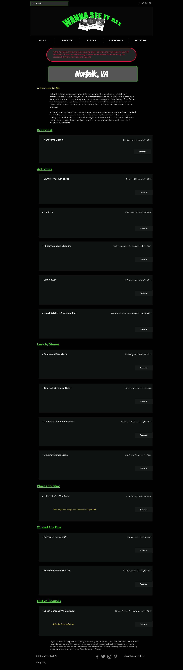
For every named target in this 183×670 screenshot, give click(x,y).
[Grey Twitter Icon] (142, 3)
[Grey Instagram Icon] (146, 3)
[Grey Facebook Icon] (138, 3)
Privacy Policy (41, 662)
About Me (93, 104)
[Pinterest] (150, 3)
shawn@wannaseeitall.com (134, 656)
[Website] (142, 151)
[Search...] (49, 3)
